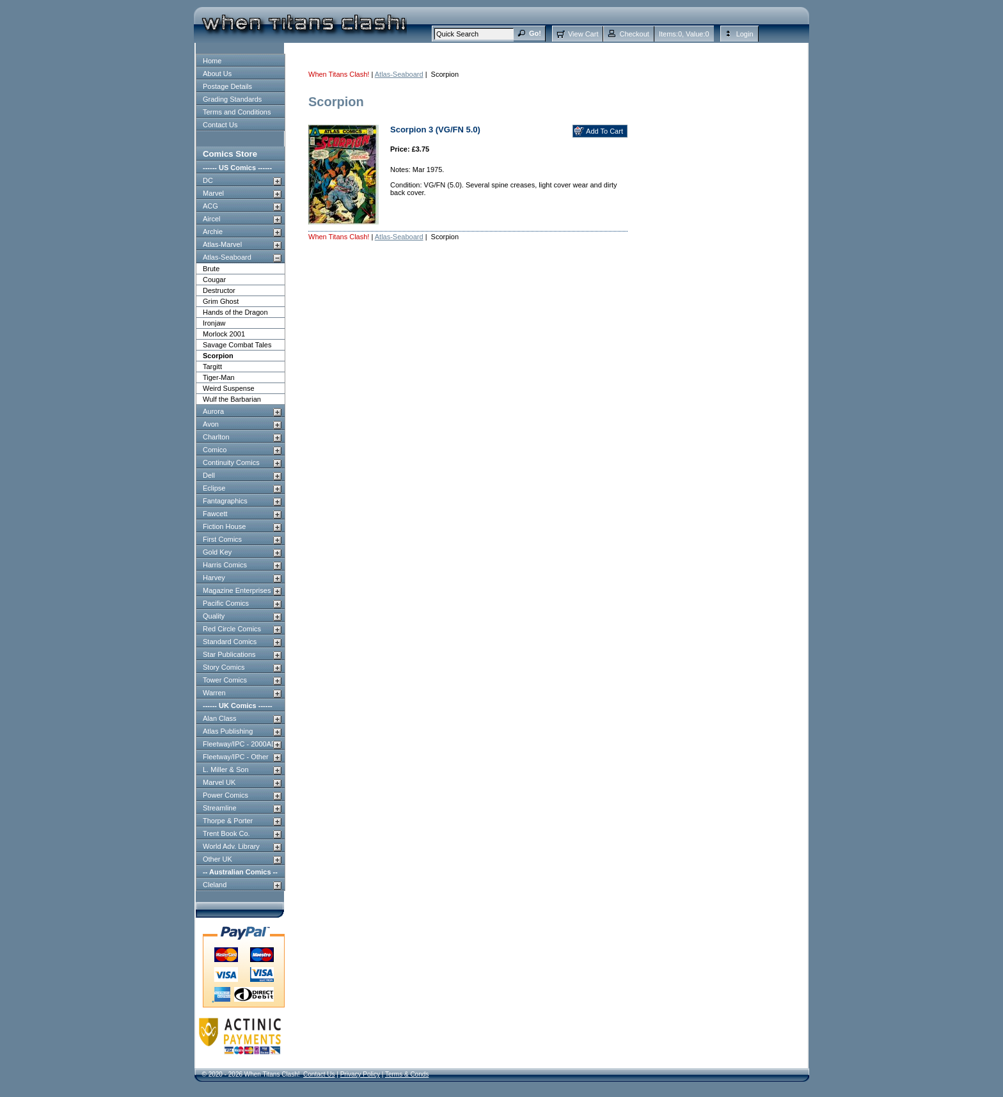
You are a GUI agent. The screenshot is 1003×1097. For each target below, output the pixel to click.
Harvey (214, 577)
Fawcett (215, 513)
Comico (214, 450)
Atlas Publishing (228, 731)
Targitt (212, 366)
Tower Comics (225, 680)
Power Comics (225, 795)
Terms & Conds (407, 1074)
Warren (214, 693)
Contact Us (220, 125)
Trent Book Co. (226, 833)
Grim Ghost (221, 301)
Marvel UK (219, 782)
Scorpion (218, 355)
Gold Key (217, 552)
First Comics (222, 539)
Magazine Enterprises (237, 590)
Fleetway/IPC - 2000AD (239, 744)
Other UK (217, 859)
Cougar (214, 279)
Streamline (220, 808)
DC (208, 180)
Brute (211, 268)
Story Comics (223, 667)
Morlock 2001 (224, 334)
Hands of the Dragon (235, 312)
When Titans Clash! (338, 74)
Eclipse (214, 488)
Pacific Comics (226, 603)
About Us (217, 73)
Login (745, 34)
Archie (213, 231)
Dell (209, 475)
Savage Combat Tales (237, 345)
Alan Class (220, 718)
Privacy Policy (360, 1074)
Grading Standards (232, 99)
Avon (211, 424)
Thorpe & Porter (228, 821)
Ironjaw (214, 323)
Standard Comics (230, 641)
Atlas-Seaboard (227, 257)
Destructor (219, 290)
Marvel (213, 193)
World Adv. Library (231, 846)
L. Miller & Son (226, 769)
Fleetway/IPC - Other (236, 757)
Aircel (212, 219)
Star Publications (229, 654)
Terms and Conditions (237, 112)
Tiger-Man (219, 377)
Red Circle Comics (232, 629)
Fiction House (224, 526)
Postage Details (227, 86)
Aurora (213, 411)
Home (212, 61)
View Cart (583, 34)
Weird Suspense (229, 388)
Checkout (634, 34)
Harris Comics (225, 565)
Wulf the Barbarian (232, 399)
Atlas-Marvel (222, 244)
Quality (214, 616)
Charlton (216, 437)
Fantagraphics (225, 501)
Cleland (214, 884)
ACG (210, 206)
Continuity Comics (231, 462)
